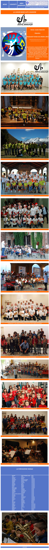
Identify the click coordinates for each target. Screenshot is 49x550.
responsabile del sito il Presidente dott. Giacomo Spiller (37, 7)
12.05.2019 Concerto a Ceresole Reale (24, 159)
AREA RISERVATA (21, 4)
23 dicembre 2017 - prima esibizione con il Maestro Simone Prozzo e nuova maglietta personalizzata (25, 323)
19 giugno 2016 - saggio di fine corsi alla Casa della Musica (25, 379)
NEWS (5, 4)
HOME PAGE (25, 547)
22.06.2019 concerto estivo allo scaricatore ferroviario (25, 195)
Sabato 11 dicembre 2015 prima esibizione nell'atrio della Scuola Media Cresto (24, 463)
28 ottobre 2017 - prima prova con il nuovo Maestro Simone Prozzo (24, 357)
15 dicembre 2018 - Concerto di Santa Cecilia (24, 229)
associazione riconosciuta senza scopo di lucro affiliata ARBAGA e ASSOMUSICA (37, 6)
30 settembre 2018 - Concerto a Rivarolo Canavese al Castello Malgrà (24, 260)
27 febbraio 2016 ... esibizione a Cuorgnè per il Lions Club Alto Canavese (25, 408)
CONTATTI (13, 4)
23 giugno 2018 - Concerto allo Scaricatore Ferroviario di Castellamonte (25, 291)
